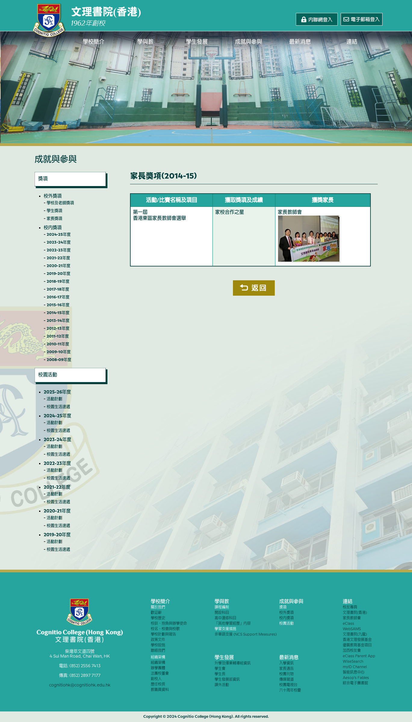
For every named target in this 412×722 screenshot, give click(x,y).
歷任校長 (158, 684)
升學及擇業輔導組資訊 (233, 663)
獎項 (283, 607)
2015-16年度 (58, 305)
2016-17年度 (58, 297)
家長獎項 (54, 218)
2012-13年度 (58, 328)
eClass (348, 623)
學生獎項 (54, 211)
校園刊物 (286, 674)
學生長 (220, 674)
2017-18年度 (58, 289)
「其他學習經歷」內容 (233, 623)
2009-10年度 (59, 352)
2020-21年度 (58, 266)
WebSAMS (352, 629)
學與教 (145, 42)
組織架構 (158, 657)
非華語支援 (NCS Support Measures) (246, 634)
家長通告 (286, 669)
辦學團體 (158, 668)
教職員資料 (160, 690)
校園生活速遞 (58, 407)
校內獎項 (53, 228)
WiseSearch (353, 661)
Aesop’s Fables (356, 678)
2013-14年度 (58, 320)
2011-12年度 (58, 336)
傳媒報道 (286, 679)
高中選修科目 (225, 618)
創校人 (156, 679)
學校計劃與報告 (163, 634)
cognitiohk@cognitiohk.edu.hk (79, 685)
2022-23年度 (59, 250)
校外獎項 (53, 196)
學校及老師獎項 (60, 203)
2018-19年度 (58, 281)
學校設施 (158, 645)
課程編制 (222, 607)
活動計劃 (54, 399)
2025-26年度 (57, 392)
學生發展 (197, 42)
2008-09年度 (59, 360)
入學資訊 (286, 663)
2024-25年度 (59, 234)
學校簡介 (94, 42)
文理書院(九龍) (355, 634)
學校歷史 (158, 618)
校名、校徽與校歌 (165, 629)
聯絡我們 (158, 650)
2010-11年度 (58, 344)
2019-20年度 (58, 273)
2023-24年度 (59, 242)
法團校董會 (160, 673)
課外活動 (222, 685)
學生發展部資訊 (227, 679)
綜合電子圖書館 (355, 683)
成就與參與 (248, 42)
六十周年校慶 (290, 690)
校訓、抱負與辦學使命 (169, 623)
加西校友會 (352, 650)
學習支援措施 (225, 629)
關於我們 (158, 607)
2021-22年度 (58, 258)
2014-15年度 (58, 313)
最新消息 (300, 42)
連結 (352, 42)
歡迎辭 (156, 613)
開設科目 (222, 613)
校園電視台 (288, 685)
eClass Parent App (359, 656)
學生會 (220, 669)
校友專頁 (350, 607)
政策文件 (158, 640)
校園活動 (286, 623)
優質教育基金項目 (357, 645)
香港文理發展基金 (357, 640)
